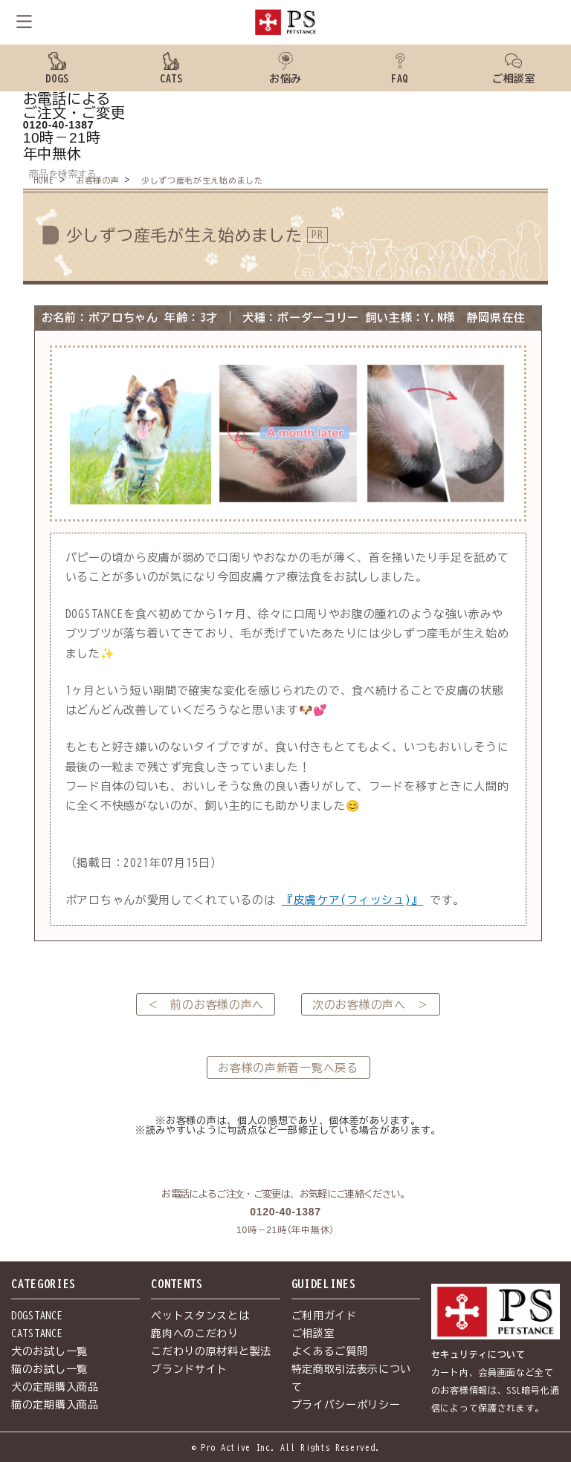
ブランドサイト (189, 1369)
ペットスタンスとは (200, 1315)
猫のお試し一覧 (49, 1369)
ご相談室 (313, 1333)
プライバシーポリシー (346, 1405)
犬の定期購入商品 (55, 1387)
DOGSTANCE (36, 1315)
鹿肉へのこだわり (195, 1333)
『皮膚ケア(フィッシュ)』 (352, 900)
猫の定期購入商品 (55, 1405)
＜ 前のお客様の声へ (205, 1004)
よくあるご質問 (329, 1351)
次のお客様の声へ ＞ (370, 1004)
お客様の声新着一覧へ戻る (288, 1067)
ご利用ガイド (324, 1315)
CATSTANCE (36, 1333)
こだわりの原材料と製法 (211, 1351)
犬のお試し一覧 (49, 1351)
